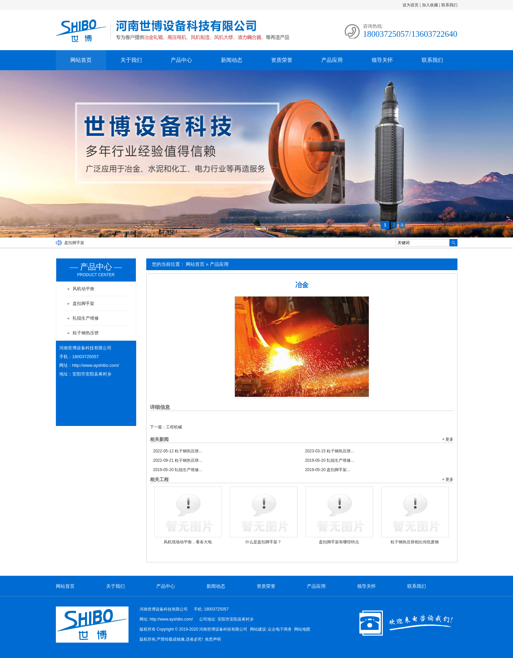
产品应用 (332, 60)
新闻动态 (231, 60)
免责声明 (213, 639)
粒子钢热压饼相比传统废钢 (415, 542)
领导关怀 (382, 60)
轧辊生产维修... (329, 460)
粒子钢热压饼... (177, 451)
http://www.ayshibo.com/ (95, 365)
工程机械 (174, 427)
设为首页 (411, 5)
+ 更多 (447, 439)
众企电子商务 (280, 629)
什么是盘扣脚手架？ (263, 542)
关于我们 (131, 60)
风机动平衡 (83, 288)
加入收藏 (430, 5)
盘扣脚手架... (327, 469)
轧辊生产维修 (86, 318)
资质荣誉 (281, 60)
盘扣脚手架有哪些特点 (339, 542)
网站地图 (302, 629)
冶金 (302, 285)
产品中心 (181, 60)
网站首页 (81, 60)
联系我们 (449, 5)
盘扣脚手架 (74, 242)
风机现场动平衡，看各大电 (188, 542)
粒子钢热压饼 (86, 332)
